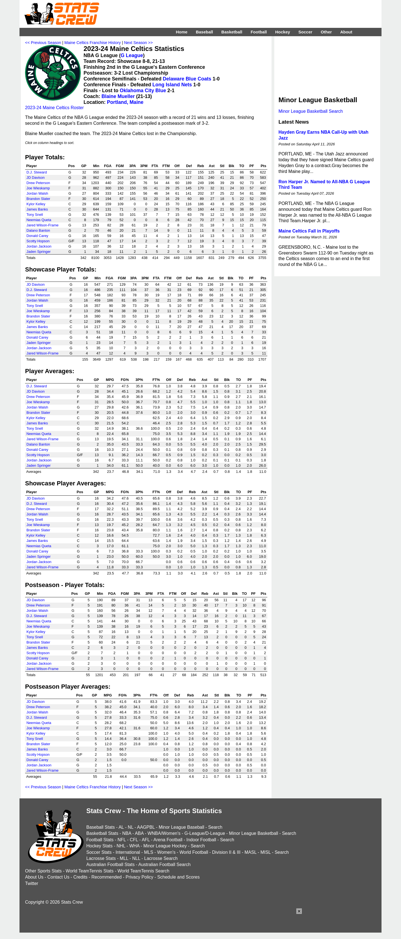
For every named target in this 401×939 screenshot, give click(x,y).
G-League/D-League (204, 833)
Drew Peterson (38, 183)
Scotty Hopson (38, 241)
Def (189, 166)
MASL (250, 852)
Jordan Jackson (39, 246)
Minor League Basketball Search (310, 111)
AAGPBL (146, 827)
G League (132, 55)
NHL (120, 845)
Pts (263, 166)
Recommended (106, 877)
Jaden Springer (38, 252)
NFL (122, 839)
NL (130, 827)
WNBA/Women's (164, 833)
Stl (222, 166)
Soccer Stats (99, 852)
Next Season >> (138, 42)
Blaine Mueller (118, 96)
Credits (80, 877)
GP (84, 166)
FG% (125, 380)
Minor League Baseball (181, 827)
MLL (124, 858)
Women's (166, 852)
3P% (139, 380)
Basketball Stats (102, 833)
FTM (166, 166)
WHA (134, 845)
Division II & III (226, 852)
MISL (265, 852)
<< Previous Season (43, 42)
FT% (156, 380)
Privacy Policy (139, 877)
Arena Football (167, 839)
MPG (110, 380)
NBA (126, 833)
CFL (134, 839)
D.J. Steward (36, 172)
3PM (143, 166)
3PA (132, 166)
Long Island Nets (172, 84)
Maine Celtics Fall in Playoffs (309, 231)
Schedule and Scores (178, 877)
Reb (200, 166)
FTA (154, 166)
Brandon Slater (38, 199)
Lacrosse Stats (101, 858)
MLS (148, 852)
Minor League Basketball (253, 833)
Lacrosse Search (161, 858)
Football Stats (100, 839)
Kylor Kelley (35, 204)
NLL (136, 858)
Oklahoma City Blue (143, 90)
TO (241, 166)
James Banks (37, 209)
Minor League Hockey (165, 845)
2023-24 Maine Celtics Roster (54, 107)
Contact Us (58, 877)
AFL (146, 839)
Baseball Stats (100, 827)
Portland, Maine (125, 102)
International (128, 852)
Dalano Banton (38, 230)
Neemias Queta (38, 220)
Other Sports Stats (43, 871)
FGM (120, 166)
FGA (107, 166)
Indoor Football (201, 839)
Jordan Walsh (37, 193)
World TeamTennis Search (143, 871)
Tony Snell (34, 214)
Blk (231, 166)
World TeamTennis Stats (90, 871)
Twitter (31, 883)
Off (176, 166)
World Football (193, 852)
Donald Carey (37, 236)
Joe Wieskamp (38, 188)
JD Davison (35, 177)
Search (215, 827)
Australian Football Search (164, 864)
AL (121, 827)
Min (96, 166)
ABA (139, 833)
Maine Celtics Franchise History (92, 42)
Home (181, 32)
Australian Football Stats (110, 864)
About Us (34, 877)
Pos (71, 166)
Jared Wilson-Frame (42, 225)
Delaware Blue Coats (187, 79)
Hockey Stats (99, 845)
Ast (212, 166)
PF (252, 166)
